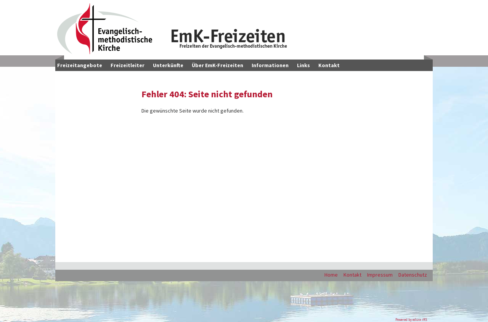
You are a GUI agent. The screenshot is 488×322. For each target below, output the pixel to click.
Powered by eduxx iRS (411, 319)
